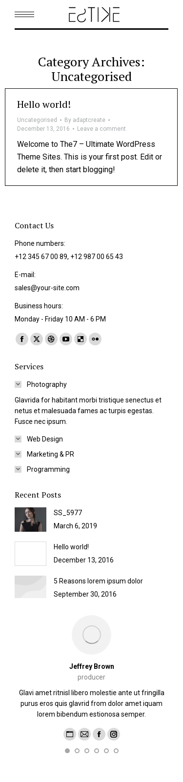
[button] (67, 750)
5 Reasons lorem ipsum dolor (98, 581)
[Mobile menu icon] (24, 14)
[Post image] (30, 519)
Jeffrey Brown (91, 666)
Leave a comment (101, 128)
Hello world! (44, 104)
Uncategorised (37, 120)
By (84, 120)
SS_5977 (68, 513)
